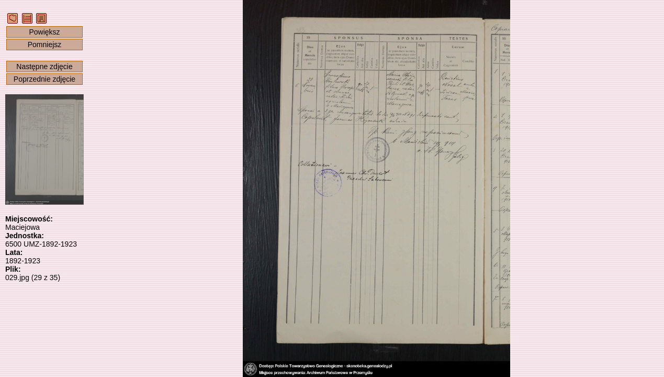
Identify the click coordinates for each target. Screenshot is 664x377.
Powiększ (44, 32)
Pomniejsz (45, 44)
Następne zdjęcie (44, 66)
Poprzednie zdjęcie (44, 79)
